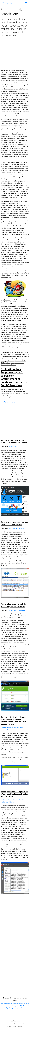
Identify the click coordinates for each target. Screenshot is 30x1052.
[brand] (7, 3)
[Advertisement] (14, 53)
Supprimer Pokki (6, 1003)
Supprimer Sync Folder (17, 1008)
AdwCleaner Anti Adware (16, 528)
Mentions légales (15, 1021)
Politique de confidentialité (15, 1027)
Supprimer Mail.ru (16, 1003)
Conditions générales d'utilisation (15, 1024)
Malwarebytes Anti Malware (17, 610)
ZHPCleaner (12, 446)
